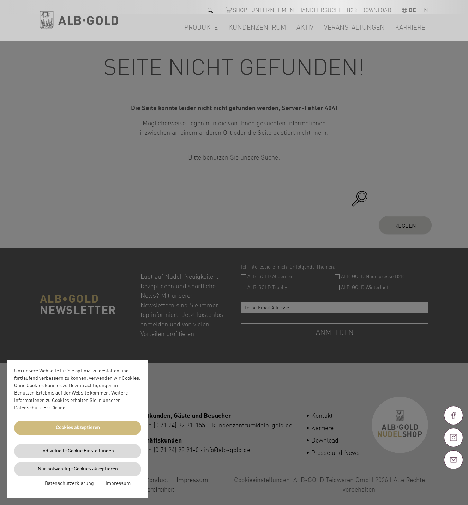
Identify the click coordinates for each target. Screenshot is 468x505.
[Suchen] (210, 7)
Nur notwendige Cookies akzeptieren (78, 469)
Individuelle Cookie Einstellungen (77, 451)
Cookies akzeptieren (78, 427)
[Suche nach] (171, 7)
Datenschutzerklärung (69, 483)
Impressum (118, 483)
